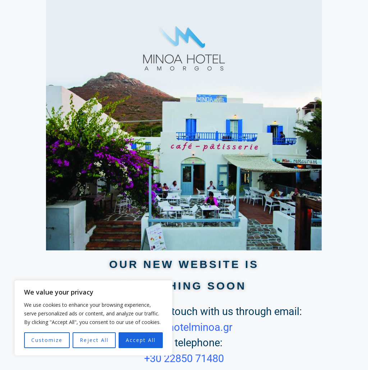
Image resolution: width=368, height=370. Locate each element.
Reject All (94, 340)
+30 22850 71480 (184, 358)
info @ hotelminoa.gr (184, 327)
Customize (47, 340)
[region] (93, 318)
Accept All (141, 340)
